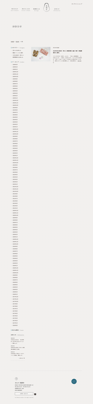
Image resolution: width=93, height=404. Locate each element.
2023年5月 (15, 145)
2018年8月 (15, 277)
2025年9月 (15, 78)
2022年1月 (15, 184)
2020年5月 (15, 227)
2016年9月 (15, 325)
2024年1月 (15, 126)
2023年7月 (15, 141)
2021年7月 (15, 198)
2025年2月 (15, 95)
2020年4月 (15, 229)
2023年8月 (15, 138)
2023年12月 (15, 129)
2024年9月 (15, 107)
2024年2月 (15, 124)
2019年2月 (15, 263)
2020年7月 (15, 222)
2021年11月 (15, 189)
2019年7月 (15, 251)
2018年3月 (15, 289)
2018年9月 (15, 275)
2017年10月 (15, 301)
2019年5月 (15, 256)
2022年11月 (15, 160)
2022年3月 (15, 179)
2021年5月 (15, 203)
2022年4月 (15, 177)
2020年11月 (15, 212)
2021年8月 (15, 196)
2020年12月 (15, 210)
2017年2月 (15, 320)
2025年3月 (15, 93)
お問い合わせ (69, 9)
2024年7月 (15, 112)
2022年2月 (15, 181)
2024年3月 (15, 122)
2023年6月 (15, 143)
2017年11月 (15, 299)
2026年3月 (15, 64)
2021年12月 (15, 186)
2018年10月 (15, 272)
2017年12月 (15, 296)
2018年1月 (15, 294)
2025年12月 (15, 71)
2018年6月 (15, 282)
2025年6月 (15, 86)
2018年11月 (15, 270)
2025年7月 (15, 83)
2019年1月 (15, 265)
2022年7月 (15, 169)
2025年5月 (15, 88)
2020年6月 (15, 224)
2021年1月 (15, 208)
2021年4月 (15, 205)
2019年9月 (15, 246)
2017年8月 (15, 306)
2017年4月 (15, 315)
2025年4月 (15, 90)
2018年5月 (15, 284)
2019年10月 (15, 244)
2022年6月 (15, 172)
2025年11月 (15, 74)
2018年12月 (15, 268)
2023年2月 (15, 153)
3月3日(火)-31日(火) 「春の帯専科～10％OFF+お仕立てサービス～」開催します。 (17, 341)
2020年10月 (15, 215)
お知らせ (56, 9)
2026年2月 (15, 67)
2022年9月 (15, 165)
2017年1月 (15, 323)
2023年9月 (15, 136)
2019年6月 (15, 253)
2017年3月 (15, 318)
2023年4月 (15, 148)
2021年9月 (15, 193)
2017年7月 (15, 308)
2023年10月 (15, 134)
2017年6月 (15, 311)
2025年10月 (15, 76)
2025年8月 (15, 81)
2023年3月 (15, 150)
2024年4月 (15, 119)
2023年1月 (15, 155)
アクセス (79, 9)
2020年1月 (15, 236)
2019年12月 (15, 239)
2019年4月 (15, 258)
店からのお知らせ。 (17, 50)
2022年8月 (15, 167)
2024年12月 (15, 100)
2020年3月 (15, 232)
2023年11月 (15, 131)
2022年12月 (15, 157)
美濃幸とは (36, 9)
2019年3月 (15, 260)
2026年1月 (15, 69)
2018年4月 (15, 287)
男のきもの (15, 9)
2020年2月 (15, 234)
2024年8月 (15, 110)
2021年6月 (15, 201)
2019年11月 (15, 241)
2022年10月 (15, 162)
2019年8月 (15, 248)
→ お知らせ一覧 (21, 358)
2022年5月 (15, 174)
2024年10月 (15, 105)
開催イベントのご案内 (18, 52)
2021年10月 (15, 191)
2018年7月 (15, 280)
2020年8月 (15, 220)
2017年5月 (15, 313)
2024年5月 (15, 117)
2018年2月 (15, 291)
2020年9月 (15, 217)
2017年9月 (15, 303)
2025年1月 (15, 98)
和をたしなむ (26, 9)
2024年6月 (15, 114)
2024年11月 (15, 102)
